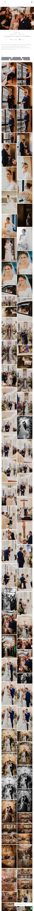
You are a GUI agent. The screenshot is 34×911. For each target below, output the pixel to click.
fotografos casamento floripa (16, 59)
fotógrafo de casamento (6, 57)
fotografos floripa (5, 59)
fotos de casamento (16, 57)
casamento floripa (25, 57)
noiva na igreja (26, 59)
